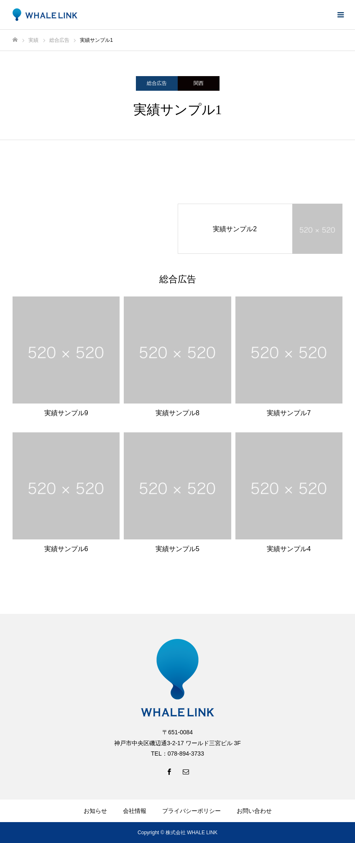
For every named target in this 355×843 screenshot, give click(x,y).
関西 (199, 83)
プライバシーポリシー (191, 810)
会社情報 (134, 810)
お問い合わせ (254, 810)
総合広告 (157, 83)
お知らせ (95, 810)
